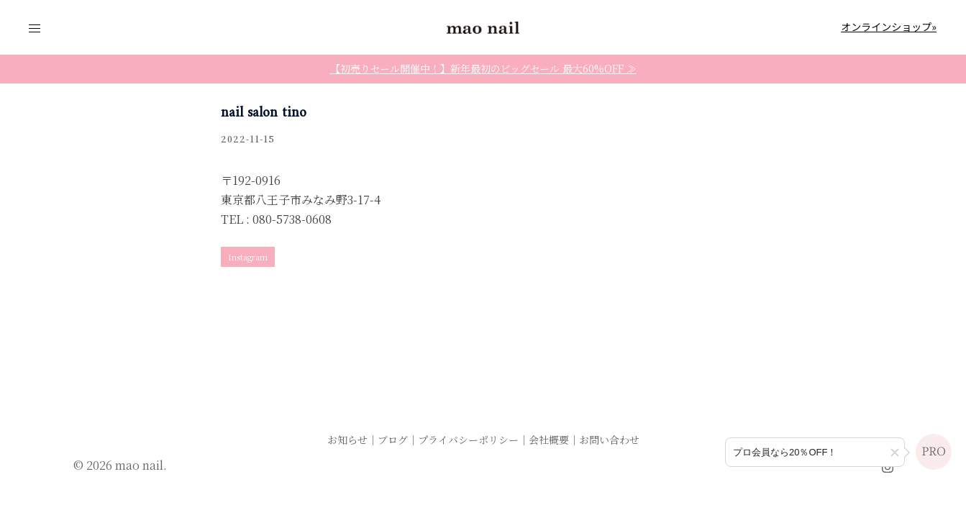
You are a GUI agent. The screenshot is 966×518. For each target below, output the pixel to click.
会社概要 (549, 439)
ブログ (393, 439)
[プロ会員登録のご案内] (815, 452)
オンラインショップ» (889, 26)
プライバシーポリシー (468, 439)
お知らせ (347, 439)
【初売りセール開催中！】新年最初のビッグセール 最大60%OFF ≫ (483, 68)
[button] (895, 452)
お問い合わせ (609, 439)
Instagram (248, 257)
